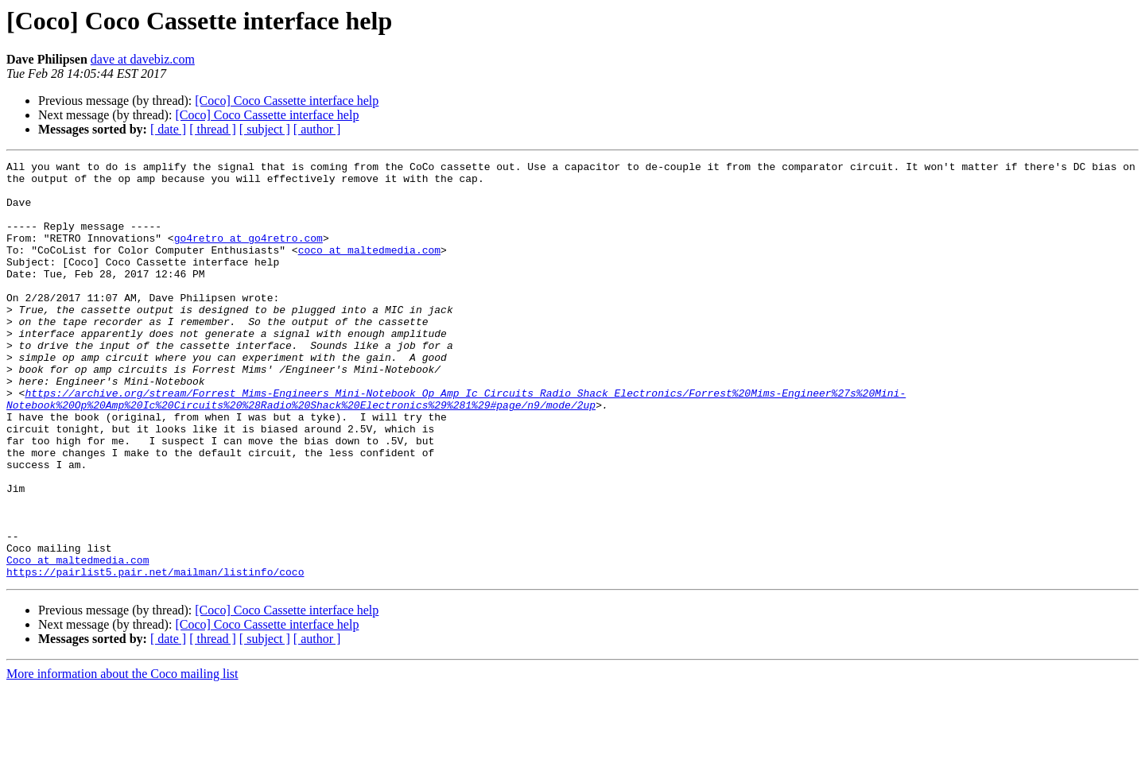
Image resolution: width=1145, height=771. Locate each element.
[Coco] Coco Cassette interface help (286, 100)
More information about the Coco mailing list (122, 757)
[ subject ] (264, 129)
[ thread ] (212, 129)
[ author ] (317, 129)
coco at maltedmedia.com (369, 269)
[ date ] (168, 129)
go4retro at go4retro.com (248, 254)
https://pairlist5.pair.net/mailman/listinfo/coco (155, 655)
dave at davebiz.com (143, 59)
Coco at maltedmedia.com (77, 640)
